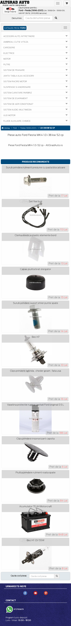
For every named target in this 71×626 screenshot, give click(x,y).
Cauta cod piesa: (19, 576)
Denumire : (17, 18)
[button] (10, 10)
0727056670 (18, 609)
